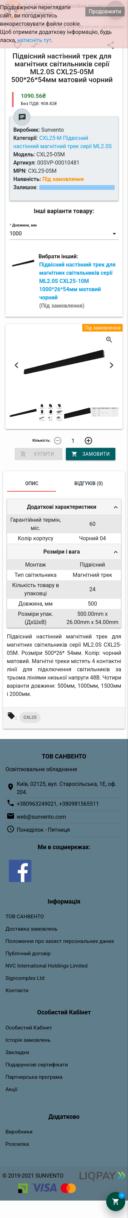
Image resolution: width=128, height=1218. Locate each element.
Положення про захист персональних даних (59, 941)
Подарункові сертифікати (36, 1065)
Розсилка (17, 1144)
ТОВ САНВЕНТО (24, 917)
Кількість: (41, 440)
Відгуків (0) (88, 483)
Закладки (17, 1052)
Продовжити (105, 11)
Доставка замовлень (31, 929)
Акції (11, 1089)
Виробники (18, 1132)
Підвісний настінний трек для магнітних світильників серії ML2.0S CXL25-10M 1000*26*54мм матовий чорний (77, 285)
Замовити (90, 454)
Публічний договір (28, 953)
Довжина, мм (24, 225)
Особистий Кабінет (28, 1028)
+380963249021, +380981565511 (58, 804)
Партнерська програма (33, 1077)
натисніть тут (34, 40)
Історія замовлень (28, 1040)
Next (111, 365)
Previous (17, 365)
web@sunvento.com (41, 817)
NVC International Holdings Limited (46, 966)
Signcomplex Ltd (24, 978)
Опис (32, 483)
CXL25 (30, 717)
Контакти (17, 990)
